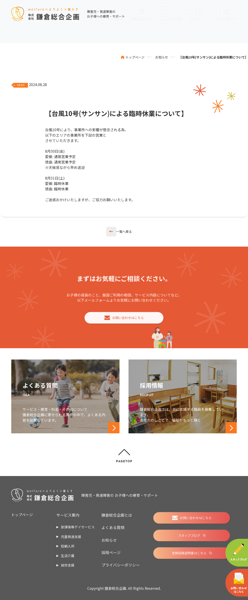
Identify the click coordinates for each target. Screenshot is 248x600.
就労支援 (67, 567)
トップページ (135, 57)
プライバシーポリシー (120, 567)
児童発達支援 (71, 539)
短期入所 (67, 548)
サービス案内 (67, 517)
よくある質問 (112, 530)
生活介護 (67, 558)
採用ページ (111, 555)
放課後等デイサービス (78, 529)
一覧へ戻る (124, 231)
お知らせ (161, 57)
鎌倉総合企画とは (116, 517)
